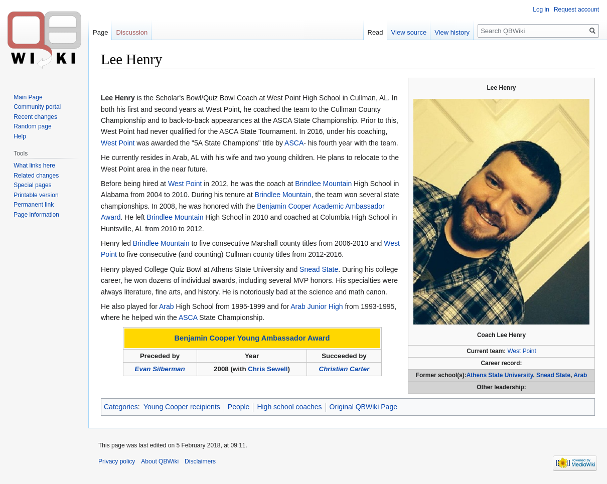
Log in (541, 9)
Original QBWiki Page (363, 407)
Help (20, 136)
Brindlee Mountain (323, 184)
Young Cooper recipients (181, 407)
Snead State (553, 375)
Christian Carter (344, 369)
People (239, 407)
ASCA (293, 143)
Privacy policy (116, 461)
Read (375, 32)
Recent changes (35, 116)
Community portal (37, 106)
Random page (32, 126)
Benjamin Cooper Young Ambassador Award (252, 338)
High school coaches (289, 407)
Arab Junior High (316, 306)
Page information (36, 214)
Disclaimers (200, 461)
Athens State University (500, 375)
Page (100, 32)
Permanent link (34, 204)
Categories (121, 407)
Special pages (32, 185)
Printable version (36, 195)
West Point (522, 351)
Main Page (28, 97)
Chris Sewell (267, 369)
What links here (34, 165)
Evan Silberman (160, 369)
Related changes (36, 175)
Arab (580, 375)
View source (409, 32)
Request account (576, 9)
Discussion (131, 32)
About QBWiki (160, 461)
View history (452, 32)
